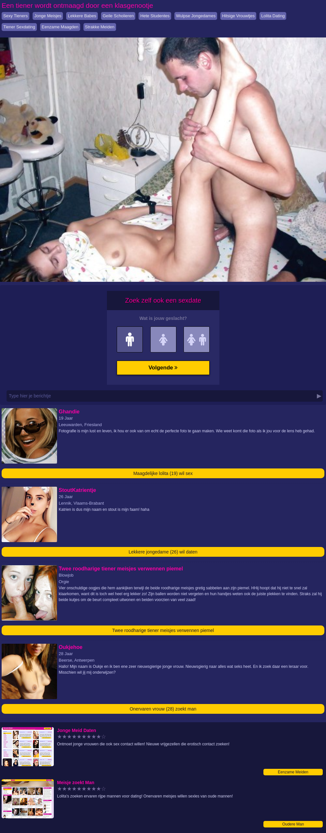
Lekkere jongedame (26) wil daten (163, 551)
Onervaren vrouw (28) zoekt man (163, 708)
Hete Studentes (155, 15)
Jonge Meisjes (47, 15)
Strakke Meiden (99, 26)
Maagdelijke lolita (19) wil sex (163, 473)
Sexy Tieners (15, 15)
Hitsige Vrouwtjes (238, 15)
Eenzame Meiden (293, 772)
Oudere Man (293, 824)
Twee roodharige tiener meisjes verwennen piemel (163, 630)
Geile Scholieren (118, 15)
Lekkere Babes (82, 15)
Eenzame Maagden (60, 26)
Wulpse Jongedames (195, 15)
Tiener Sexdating (19, 26)
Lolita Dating (273, 15)
